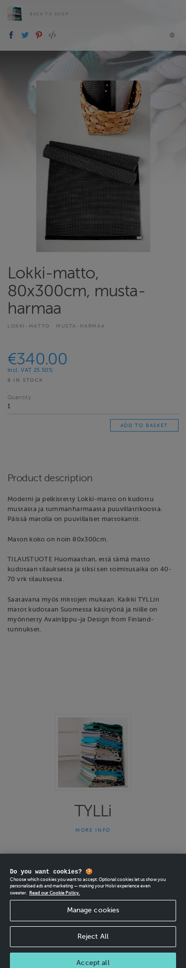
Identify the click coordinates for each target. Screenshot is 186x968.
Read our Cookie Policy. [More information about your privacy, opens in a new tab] (54, 900)
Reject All (93, 944)
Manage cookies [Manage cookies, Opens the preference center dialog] (93, 917)
